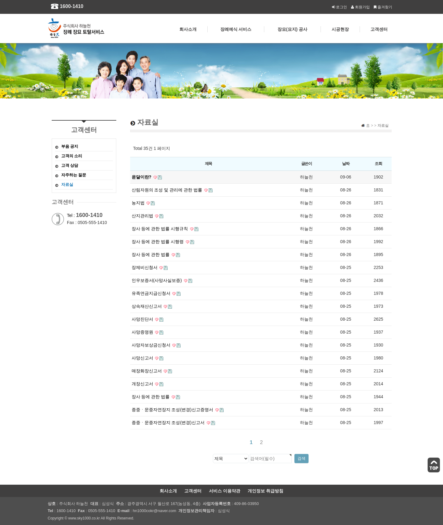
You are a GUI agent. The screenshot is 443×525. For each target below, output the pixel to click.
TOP (434, 465)
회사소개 (168, 490)
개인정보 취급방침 (265, 490)
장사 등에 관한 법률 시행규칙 (165, 228)
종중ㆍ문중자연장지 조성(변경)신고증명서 (178, 409)
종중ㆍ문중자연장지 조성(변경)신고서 (173, 422)
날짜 (345, 163)
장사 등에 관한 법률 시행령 (163, 241)
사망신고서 (148, 357)
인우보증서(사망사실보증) (162, 280)
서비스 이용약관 (224, 490)
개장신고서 (148, 383)
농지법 (143, 202)
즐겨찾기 (382, 7)
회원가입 (359, 7)
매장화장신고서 (152, 370)
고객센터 (193, 490)
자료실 (67, 184)
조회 (378, 163)
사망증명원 (148, 332)
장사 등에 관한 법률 (156, 254)
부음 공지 (69, 146)
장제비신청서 (150, 267)
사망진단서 (148, 319)
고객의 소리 (71, 156)
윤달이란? (147, 176)
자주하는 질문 (73, 175)
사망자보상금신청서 (156, 345)
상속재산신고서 (152, 306)
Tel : (85, 215)
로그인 (339, 7)
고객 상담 (69, 165)
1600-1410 (71, 6)
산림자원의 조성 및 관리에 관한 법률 (172, 189)
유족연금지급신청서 (156, 293)
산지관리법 (148, 215)
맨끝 (270, 442)
